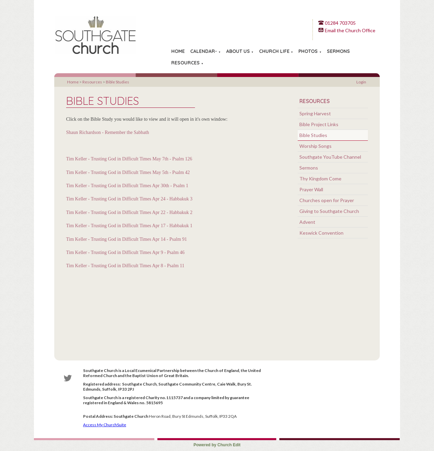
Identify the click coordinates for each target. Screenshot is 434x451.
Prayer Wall (311, 189)
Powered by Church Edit (217, 445)
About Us (238, 51)
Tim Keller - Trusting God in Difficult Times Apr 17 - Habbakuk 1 (129, 225)
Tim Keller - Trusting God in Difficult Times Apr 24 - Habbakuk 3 (129, 198)
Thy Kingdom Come (320, 178)
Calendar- (203, 51)
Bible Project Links (318, 124)
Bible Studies (117, 81)
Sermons (338, 51)
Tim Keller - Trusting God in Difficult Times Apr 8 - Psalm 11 (125, 265)
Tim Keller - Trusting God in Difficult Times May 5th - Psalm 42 (128, 172)
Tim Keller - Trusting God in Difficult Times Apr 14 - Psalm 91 (126, 238)
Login (361, 81)
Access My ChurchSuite (104, 424)
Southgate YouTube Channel (330, 157)
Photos (308, 51)
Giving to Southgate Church (329, 211)
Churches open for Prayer (326, 200)
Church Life (274, 51)
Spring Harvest (315, 113)
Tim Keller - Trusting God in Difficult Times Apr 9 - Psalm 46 (125, 252)
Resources (185, 63)
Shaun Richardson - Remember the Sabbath (107, 132)
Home (178, 51)
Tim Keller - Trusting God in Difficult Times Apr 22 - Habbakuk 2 (129, 212)
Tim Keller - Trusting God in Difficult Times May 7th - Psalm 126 (129, 158)
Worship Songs (315, 146)
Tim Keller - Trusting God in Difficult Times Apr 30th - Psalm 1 (127, 185)
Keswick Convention (321, 233)
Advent (307, 222)
